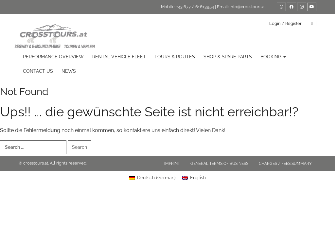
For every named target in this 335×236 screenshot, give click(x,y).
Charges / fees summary (285, 163)
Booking (273, 56)
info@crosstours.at (248, 6)
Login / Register (285, 23)
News (69, 71)
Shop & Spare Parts (227, 56)
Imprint (172, 163)
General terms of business (219, 163)
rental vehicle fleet (119, 56)
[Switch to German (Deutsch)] (152, 177)
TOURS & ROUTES (174, 56)
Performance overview (53, 56)
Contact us (38, 71)
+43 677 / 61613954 (195, 6)
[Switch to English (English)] (194, 177)
